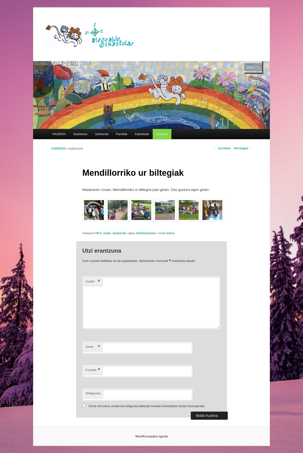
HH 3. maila (103, 233)
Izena (93, 346)
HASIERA (59, 134)
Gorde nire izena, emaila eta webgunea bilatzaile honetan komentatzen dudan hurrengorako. (147, 406)
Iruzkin (93, 281)
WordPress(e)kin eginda (151, 436)
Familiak (121, 134)
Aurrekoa (222, 148)
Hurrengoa (243, 148)
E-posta (93, 370)
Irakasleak (142, 134)
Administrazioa (146, 233)
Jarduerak (102, 134)
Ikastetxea (80, 134)
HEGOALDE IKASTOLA (91, 35)
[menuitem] (162, 134)
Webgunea (93, 393)
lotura (170, 233)
